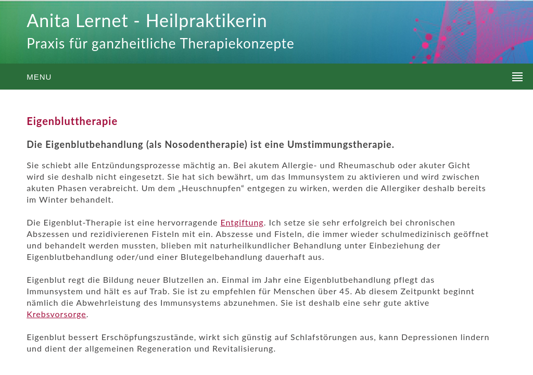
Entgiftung (241, 222)
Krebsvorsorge (56, 314)
